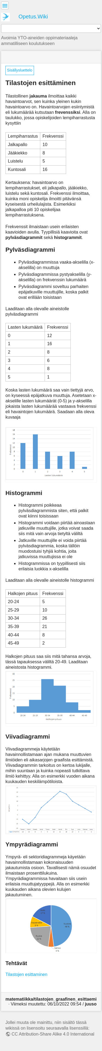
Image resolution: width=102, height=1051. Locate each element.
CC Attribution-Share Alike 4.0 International (52, 1034)
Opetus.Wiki (33, 17)
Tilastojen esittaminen (26, 974)
